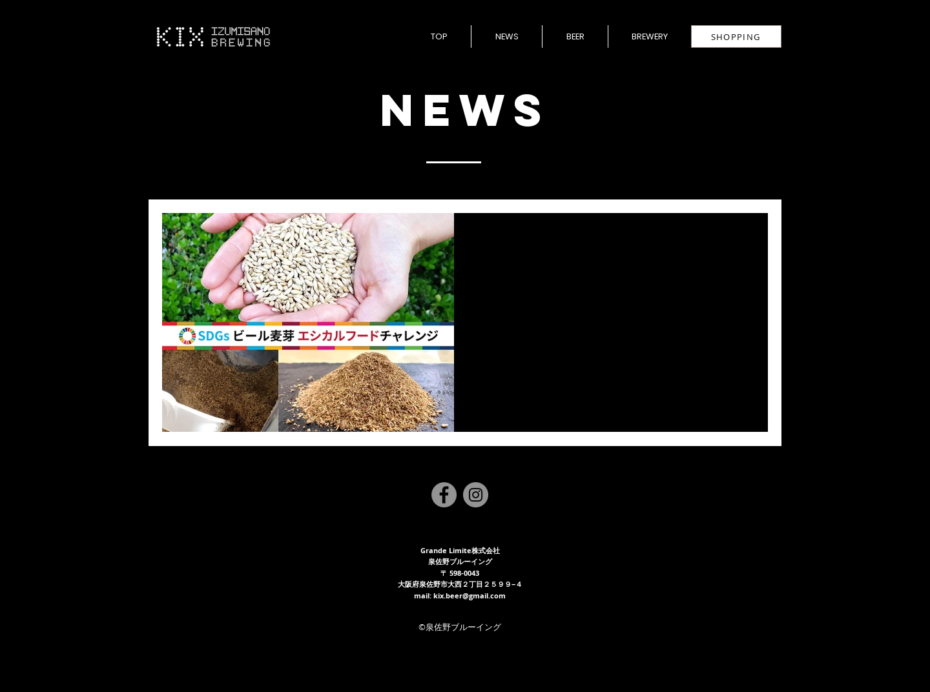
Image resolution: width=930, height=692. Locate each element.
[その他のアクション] (742, 239)
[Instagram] (475, 494)
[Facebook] (444, 494)
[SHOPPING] (736, 36)
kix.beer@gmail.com (469, 595)
